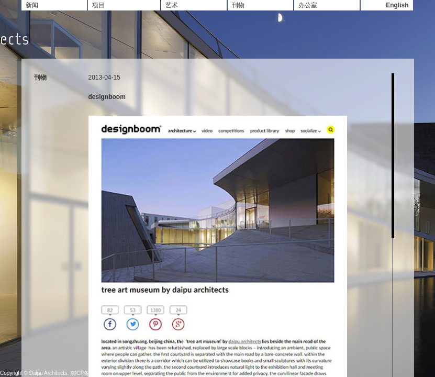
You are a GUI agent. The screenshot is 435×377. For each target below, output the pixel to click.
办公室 (307, 5)
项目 (98, 5)
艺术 (171, 5)
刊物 (238, 5)
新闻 (32, 5)
